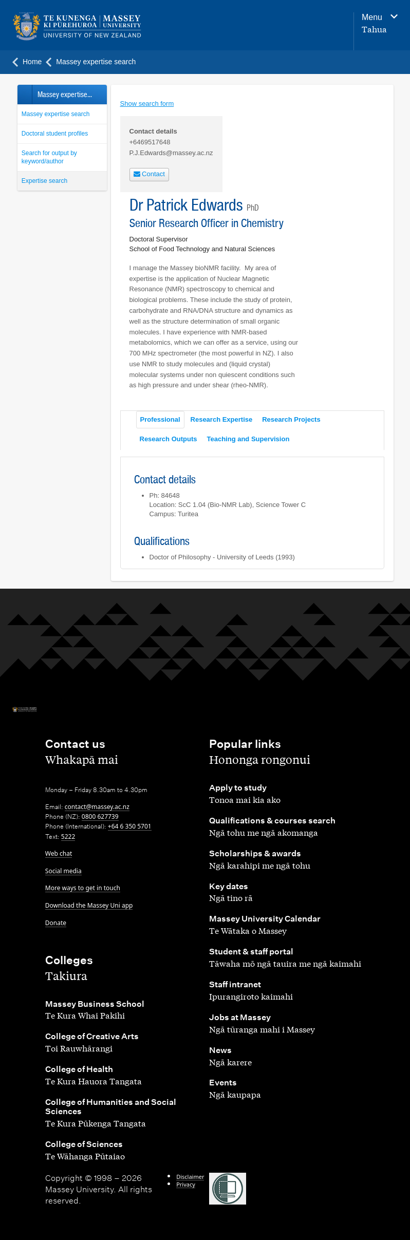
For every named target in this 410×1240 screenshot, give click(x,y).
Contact (149, 174)
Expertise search (44, 180)
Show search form (147, 103)
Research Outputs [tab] (168, 439)
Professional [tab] (160, 419)
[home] (79, 26)
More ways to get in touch (82, 888)
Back (24, 94)
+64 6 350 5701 (130, 826)
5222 (68, 836)
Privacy (185, 1184)
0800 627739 (100, 816)
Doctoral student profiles (55, 133)
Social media (63, 871)
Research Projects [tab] (291, 419)
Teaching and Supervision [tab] (248, 439)
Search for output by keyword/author (49, 157)
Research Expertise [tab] (222, 419)
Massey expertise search (56, 114)
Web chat (58, 853)
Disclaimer (190, 1176)
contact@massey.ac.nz (97, 806)
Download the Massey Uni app (89, 905)
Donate (55, 922)
